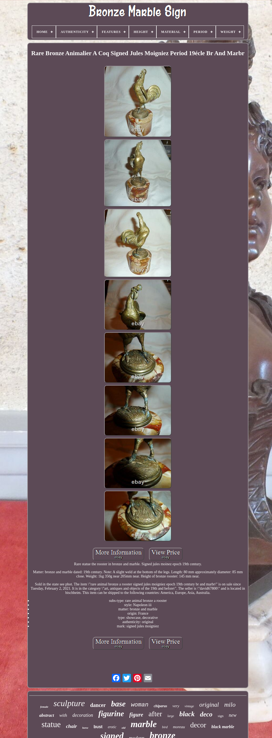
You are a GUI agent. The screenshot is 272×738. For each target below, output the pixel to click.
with (63, 715)
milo (230, 704)
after (155, 714)
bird (165, 727)
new (232, 715)
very (175, 706)
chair (71, 726)
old (123, 727)
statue (51, 724)
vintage (189, 706)
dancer (98, 705)
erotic (112, 727)
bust (98, 726)
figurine (111, 713)
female (44, 706)
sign (220, 716)
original (209, 704)
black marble (223, 726)
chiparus (160, 706)
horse (85, 727)
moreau (179, 727)
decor (198, 725)
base (118, 703)
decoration (82, 715)
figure (136, 714)
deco (206, 714)
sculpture (69, 703)
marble (144, 724)
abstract (46, 715)
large (170, 716)
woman (139, 705)
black (187, 714)
